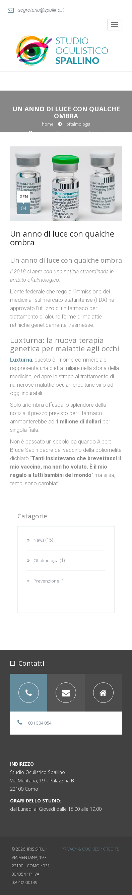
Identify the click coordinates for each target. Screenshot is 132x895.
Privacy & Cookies (80, 849)
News (39, 540)
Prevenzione (46, 581)
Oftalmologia (78, 124)
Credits (111, 849)
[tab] (28, 693)
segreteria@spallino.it (36, 10)
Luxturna (21, 360)
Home (48, 124)
